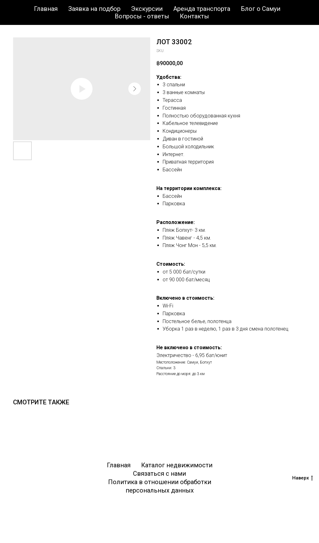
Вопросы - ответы (142, 16)
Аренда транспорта (201, 8)
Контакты (194, 16)
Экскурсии (147, 8)
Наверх (302, 478)
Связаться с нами (159, 473)
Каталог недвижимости (176, 465)
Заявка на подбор (94, 8)
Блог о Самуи (260, 8)
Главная (46, 8)
